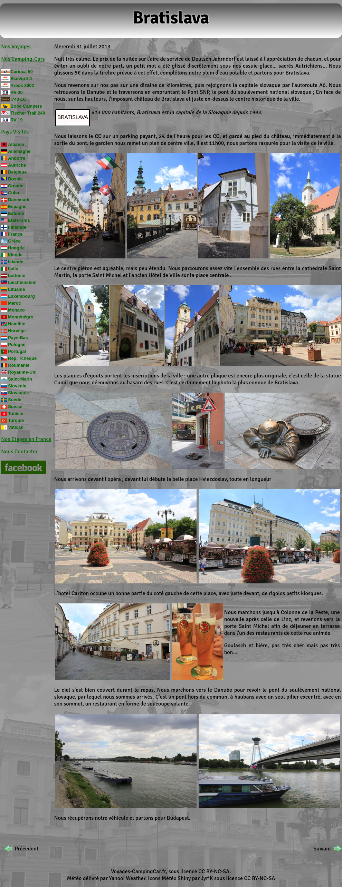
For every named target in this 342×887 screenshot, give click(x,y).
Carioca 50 (21, 71)
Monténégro (20, 316)
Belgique (17, 172)
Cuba (13, 192)
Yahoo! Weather (127, 878)
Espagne (17, 206)
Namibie (16, 323)
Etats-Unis (19, 220)
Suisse (15, 406)
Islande (15, 261)
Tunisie (15, 413)
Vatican (15, 427)
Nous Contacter (19, 451)
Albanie (16, 144)
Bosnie (15, 178)
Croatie (15, 185)
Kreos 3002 (22, 85)
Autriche (17, 165)
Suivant (322, 848)
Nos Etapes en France (26, 439)
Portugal (17, 351)
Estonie (16, 213)
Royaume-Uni (22, 372)
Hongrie (16, 247)
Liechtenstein (22, 282)
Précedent (27, 848)
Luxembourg (21, 296)
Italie (13, 268)
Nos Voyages (15, 46)
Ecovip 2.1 (21, 78)
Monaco (16, 310)
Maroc (14, 303)
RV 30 (16, 92)
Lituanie (16, 289)
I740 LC (18, 99)
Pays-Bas (18, 337)
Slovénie (17, 385)
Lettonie (16, 275)
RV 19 (16, 119)
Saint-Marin (20, 379)
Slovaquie (18, 392)
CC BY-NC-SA (213, 871)
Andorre (16, 158)
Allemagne (19, 151)
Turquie (16, 420)
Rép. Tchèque (22, 358)
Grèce (14, 241)
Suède (14, 399)
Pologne (16, 344)
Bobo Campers (26, 106)
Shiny (184, 878)
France (15, 234)
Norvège (17, 330)
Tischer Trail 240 (27, 113)
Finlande (17, 227)
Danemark (18, 199)
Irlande (15, 254)
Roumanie (18, 365)
